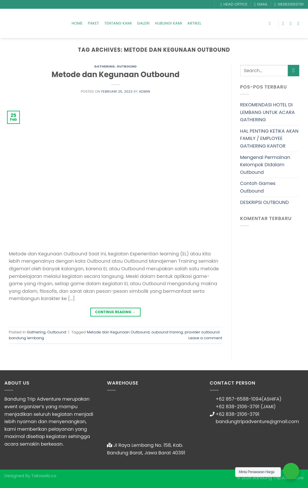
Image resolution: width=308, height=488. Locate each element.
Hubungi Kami (168, 23)
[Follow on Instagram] (292, 23)
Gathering (104, 66)
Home (77, 23)
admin (144, 91)
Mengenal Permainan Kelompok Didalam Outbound (265, 165)
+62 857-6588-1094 (239, 399)
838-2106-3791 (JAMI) (251, 406)
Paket (93, 23)
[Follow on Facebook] (284, 23)
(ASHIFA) (272, 399)
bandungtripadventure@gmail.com (257, 421)
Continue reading (115, 312)
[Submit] (293, 70)
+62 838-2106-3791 (237, 414)
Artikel (194, 23)
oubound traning (167, 332)
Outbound (127, 66)
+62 (221, 406)
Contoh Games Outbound (258, 187)
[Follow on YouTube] (299, 23)
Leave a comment (205, 337)
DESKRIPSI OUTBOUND (264, 202)
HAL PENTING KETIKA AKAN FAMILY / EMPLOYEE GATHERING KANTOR (269, 138)
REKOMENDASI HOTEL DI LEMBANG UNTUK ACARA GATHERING (267, 112)
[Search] (271, 23)
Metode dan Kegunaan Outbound (115, 74)
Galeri (143, 23)
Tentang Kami (118, 23)
